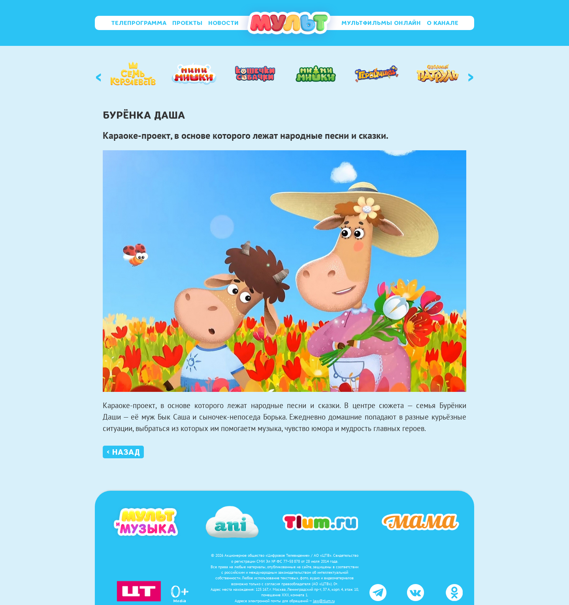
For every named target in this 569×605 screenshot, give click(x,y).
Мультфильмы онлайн (381, 22)
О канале (442, 22)
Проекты (187, 22)
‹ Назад (123, 452)
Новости (223, 22)
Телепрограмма (138, 22)
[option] (133, 73)
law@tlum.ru (324, 600)
